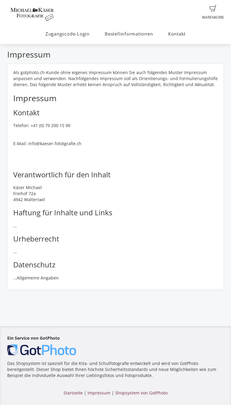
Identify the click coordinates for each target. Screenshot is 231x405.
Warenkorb (213, 12)
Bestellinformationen (129, 34)
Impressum (99, 393)
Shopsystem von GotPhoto (141, 393)
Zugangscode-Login (67, 34)
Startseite (73, 393)
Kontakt (177, 34)
